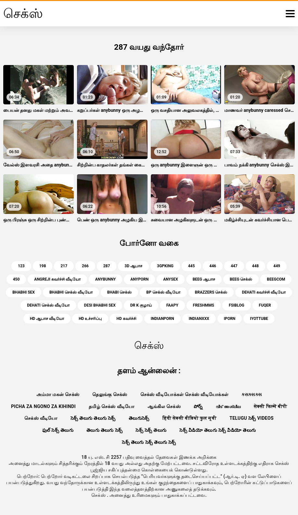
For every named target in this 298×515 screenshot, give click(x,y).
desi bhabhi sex (100, 305)
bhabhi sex (23, 292)
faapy (172, 305)
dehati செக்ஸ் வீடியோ (48, 305)
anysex (170, 279)
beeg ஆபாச (204, 279)
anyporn (139, 279)
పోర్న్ (198, 406)
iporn (230, 318)
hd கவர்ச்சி (126, 318)
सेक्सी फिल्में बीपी (270, 406)
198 (42, 266)
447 (234, 266)
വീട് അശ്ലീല (228, 406)
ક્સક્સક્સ (251, 394)
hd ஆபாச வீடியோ (47, 318)
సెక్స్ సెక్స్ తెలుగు (151, 430)
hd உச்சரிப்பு (90, 318)
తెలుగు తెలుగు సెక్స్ (104, 430)
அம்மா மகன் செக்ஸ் (58, 394)
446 (212, 266)
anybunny (105, 279)
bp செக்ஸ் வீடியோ (163, 292)
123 (21, 266)
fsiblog (236, 305)
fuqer (265, 305)
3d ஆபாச (133, 266)
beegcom (276, 279)
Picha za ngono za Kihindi (43, 406)
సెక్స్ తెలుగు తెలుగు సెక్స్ (93, 418)
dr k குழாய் (141, 305)
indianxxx (199, 318)
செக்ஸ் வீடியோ (41, 418)
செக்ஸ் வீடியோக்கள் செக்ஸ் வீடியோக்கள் (184, 394)
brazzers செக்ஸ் (211, 292)
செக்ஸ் (99, 495)
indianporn (162, 318)
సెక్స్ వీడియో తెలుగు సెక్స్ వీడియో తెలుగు (217, 430)
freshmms (203, 305)
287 (106, 266)
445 (191, 266)
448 (255, 266)
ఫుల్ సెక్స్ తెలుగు (57, 430)
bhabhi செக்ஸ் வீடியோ (71, 292)
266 (85, 266)
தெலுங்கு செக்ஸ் (109, 394)
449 (276, 266)
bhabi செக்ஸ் (119, 292)
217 (63, 266)
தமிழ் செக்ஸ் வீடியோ (112, 406)
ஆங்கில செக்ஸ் (164, 406)
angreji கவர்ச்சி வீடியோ (57, 279)
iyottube (259, 318)
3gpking (165, 266)
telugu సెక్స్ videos (251, 418)
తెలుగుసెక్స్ (139, 418)
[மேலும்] (290, 13)
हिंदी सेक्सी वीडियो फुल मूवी (189, 418)
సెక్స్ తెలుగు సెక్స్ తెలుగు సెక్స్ (149, 442)
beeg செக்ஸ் (241, 279)
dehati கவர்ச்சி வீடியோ (263, 292)
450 (16, 279)
